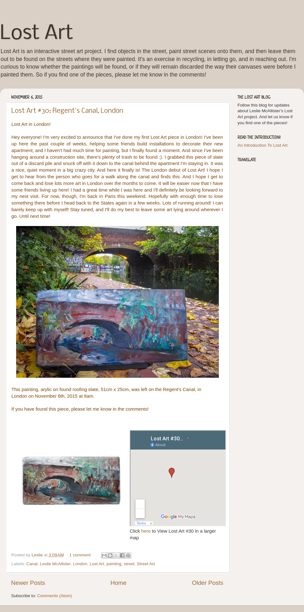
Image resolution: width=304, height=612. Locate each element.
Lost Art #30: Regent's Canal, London (67, 111)
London (80, 563)
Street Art (146, 563)
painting (113, 563)
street (129, 563)
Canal (31, 563)
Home (118, 582)
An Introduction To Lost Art (263, 145)
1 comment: (81, 555)
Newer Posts (28, 582)
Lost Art (36, 33)
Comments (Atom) (54, 595)
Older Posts (207, 582)
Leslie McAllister (55, 563)
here (146, 531)
